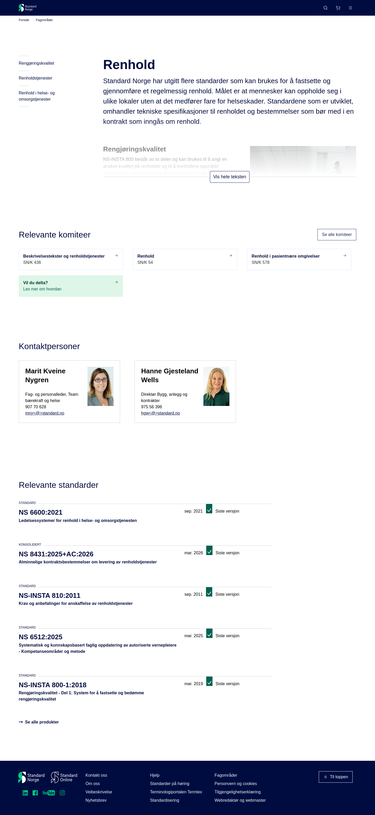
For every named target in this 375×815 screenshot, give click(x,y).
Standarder (62, 10)
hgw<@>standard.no (160, 419)
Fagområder (44, 26)
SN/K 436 (70, 265)
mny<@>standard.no (44, 419)
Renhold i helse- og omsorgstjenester (37, 102)
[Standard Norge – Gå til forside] (31, 10)
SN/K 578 (299, 265)
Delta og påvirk (95, 10)
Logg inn (344, 10)
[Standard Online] (64, 777)
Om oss (92, 783)
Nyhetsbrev (96, 800)
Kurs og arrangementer (138, 10)
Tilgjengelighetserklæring (238, 792)
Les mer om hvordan (70, 291)
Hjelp (154, 775)
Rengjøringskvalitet (36, 69)
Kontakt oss (96, 775)
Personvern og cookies (236, 783)
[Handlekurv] (322, 10)
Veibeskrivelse (98, 792)
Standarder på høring (169, 783)
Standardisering (164, 800)
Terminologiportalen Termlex (176, 792)
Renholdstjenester (35, 84)
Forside (24, 26)
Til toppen (335, 777)
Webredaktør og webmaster (240, 800)
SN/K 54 (185, 265)
